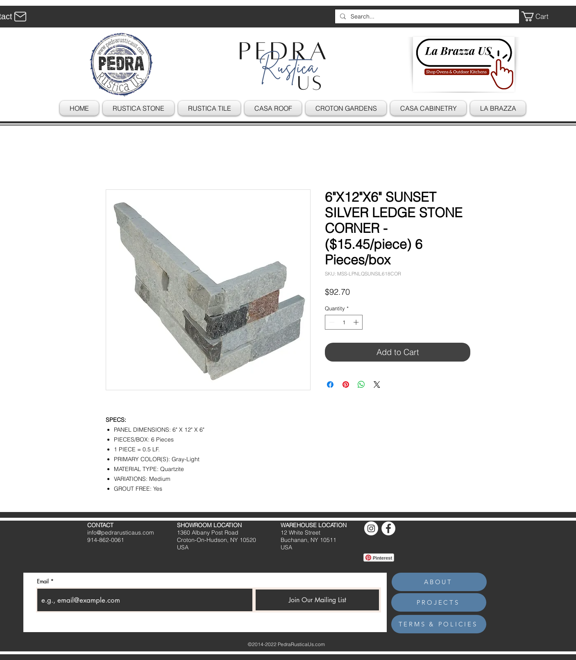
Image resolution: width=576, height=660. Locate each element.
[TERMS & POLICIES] (438, 624)
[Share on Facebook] (330, 384)
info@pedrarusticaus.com (120, 532)
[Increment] (357, 322)
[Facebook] (388, 528)
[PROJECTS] (438, 602)
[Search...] (426, 16)
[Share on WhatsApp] (361, 384)
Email (43, 581)
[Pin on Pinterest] (346, 384)
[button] (541, 16)
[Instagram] (371, 528)
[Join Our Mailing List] (317, 599)
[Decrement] (331, 322)
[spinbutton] (344, 322)
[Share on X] (377, 384)
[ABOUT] (439, 582)
